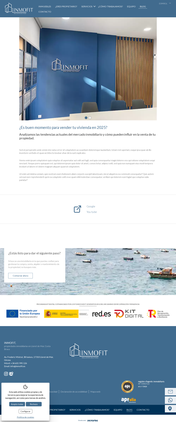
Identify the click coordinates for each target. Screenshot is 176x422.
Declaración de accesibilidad (74, 391)
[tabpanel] (88, 68)
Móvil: (15, 363)
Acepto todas (17, 404)
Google (91, 206)
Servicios (75, 409)
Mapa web (95, 391)
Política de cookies (25, 417)
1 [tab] (86, 118)
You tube (92, 211)
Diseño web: (88, 420)
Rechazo (34, 404)
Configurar (25, 411)
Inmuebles (44, 6)
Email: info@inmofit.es (14, 366)
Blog (143, 6)
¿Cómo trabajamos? (110, 6)
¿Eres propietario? (66, 6)
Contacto (44, 11)
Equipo (131, 6)
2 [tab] (90, 118)
